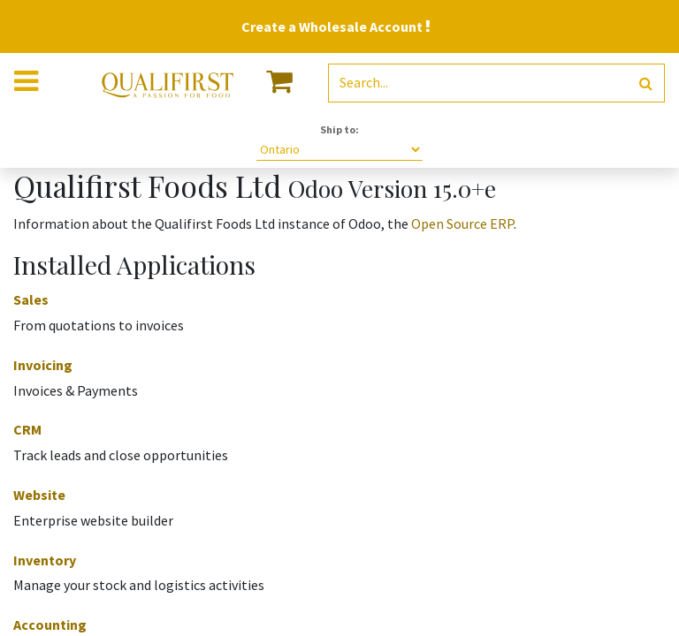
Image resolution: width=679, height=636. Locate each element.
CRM (27, 429)
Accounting (50, 624)
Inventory (44, 560)
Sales (31, 299)
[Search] (646, 83)
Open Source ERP (462, 223)
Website (39, 495)
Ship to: (339, 129)
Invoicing (42, 365)
